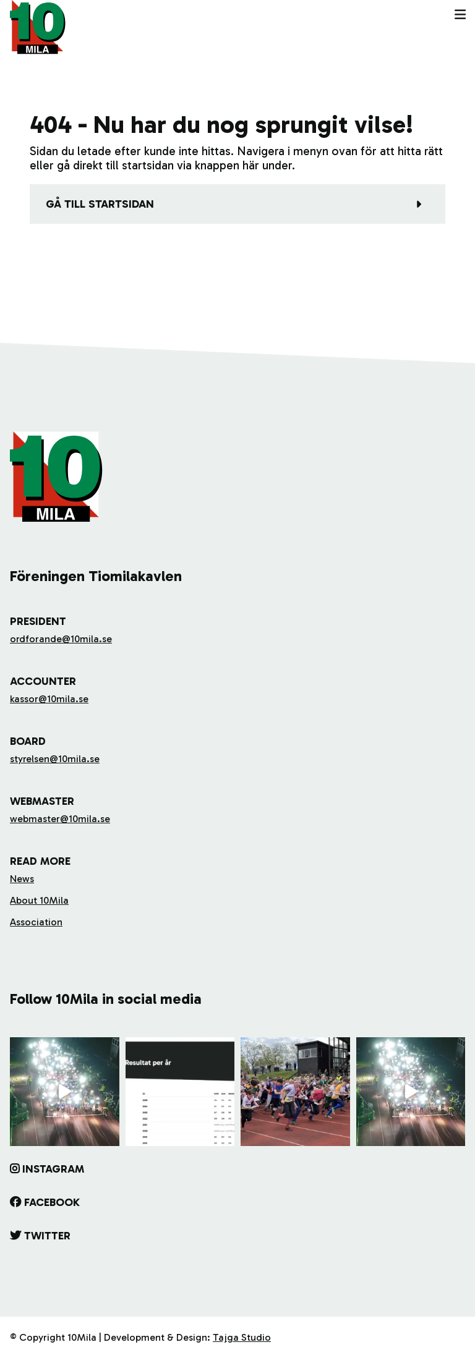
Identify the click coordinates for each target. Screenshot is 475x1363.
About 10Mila (39, 900)
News (22, 879)
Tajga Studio (242, 1337)
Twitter (47, 1235)
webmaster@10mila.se (60, 819)
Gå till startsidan (100, 204)
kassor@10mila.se (49, 699)
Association (36, 922)
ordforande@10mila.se (61, 639)
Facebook (52, 1202)
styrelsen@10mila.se (55, 759)
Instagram (53, 1169)
